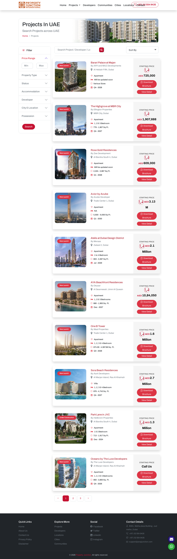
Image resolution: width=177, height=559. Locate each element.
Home (63, 5)
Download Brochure (147, 84)
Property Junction (83, 555)
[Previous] (58, 498)
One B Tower (98, 326)
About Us (23, 530)
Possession (28, 116)
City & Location (30, 107)
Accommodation (31, 91)
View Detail (147, 92)
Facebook (96, 526)
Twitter (95, 530)
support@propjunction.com (139, 542)
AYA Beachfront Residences (107, 282)
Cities (118, 5)
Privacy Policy (25, 539)
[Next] (88, 498)
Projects (73, 5)
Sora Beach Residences (104, 370)
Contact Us (24, 535)
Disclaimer (24, 543)
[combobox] (142, 49)
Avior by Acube (99, 193)
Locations (128, 5)
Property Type (29, 75)
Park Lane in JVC (100, 414)
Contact (140, 5)
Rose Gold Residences (104, 150)
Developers (89, 5)
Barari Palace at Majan (103, 62)
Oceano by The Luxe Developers (109, 458)
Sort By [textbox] (132, 50)
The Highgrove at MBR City (106, 106)
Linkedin (95, 535)
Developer (27, 99)
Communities (105, 5)
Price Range (28, 58)
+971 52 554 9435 (145, 4)
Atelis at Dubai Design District (107, 237)
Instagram (96, 539)
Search (28, 126)
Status (25, 83)
